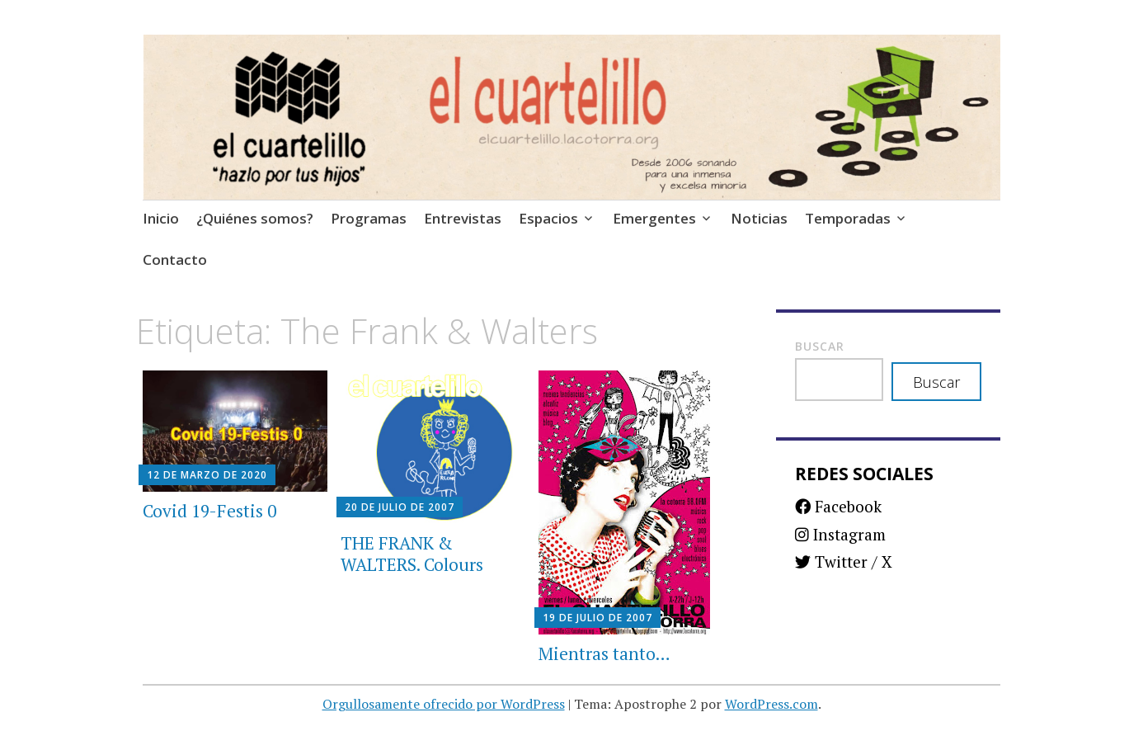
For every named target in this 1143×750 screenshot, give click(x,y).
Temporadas (848, 218)
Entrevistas (462, 218)
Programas (369, 218)
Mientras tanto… (604, 653)
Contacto (175, 259)
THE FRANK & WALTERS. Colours (412, 553)
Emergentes (654, 218)
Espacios (548, 218)
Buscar (819, 346)
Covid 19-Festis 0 (209, 510)
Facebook (838, 506)
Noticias (759, 218)
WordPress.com (771, 704)
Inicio (161, 218)
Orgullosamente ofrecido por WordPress (443, 704)
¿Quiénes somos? (254, 218)
